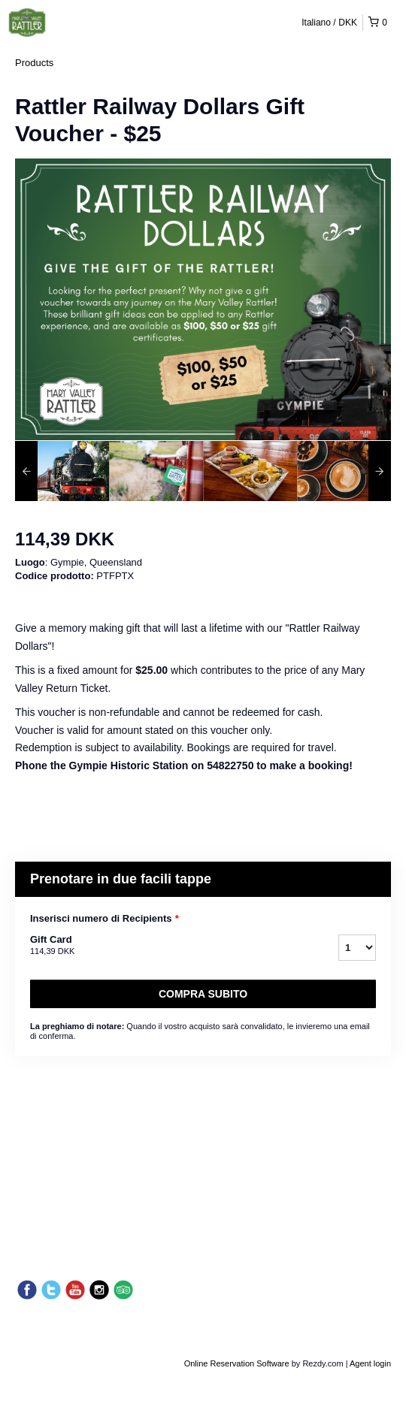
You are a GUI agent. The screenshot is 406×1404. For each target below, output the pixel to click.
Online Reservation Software (236, 1363)
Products (34, 62)
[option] (62, 471)
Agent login (370, 1363)
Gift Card (165, 946)
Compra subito (203, 994)
